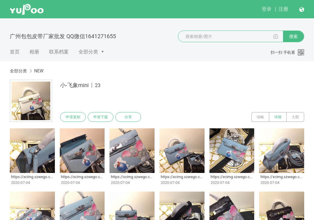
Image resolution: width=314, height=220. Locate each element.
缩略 (260, 117)
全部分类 (88, 52)
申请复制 (73, 117)
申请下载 (100, 117)
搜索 (293, 36)
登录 (266, 9)
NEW (38, 70)
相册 (34, 52)
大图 (295, 117)
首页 (15, 52)
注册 (283, 9)
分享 (128, 117)
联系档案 (59, 52)
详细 (277, 117)
